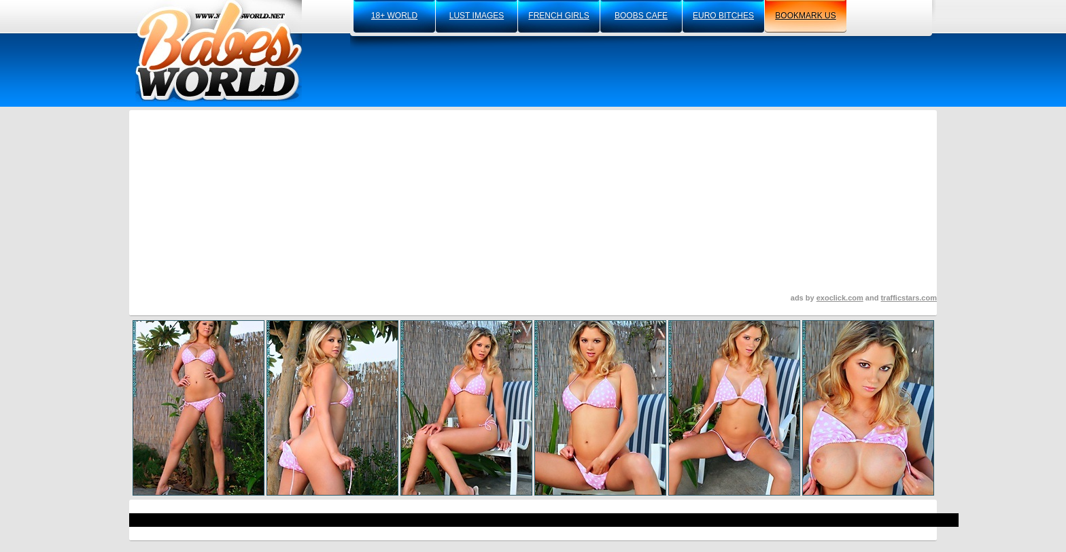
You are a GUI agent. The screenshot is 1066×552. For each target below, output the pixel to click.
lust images (476, 15)
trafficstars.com (908, 298)
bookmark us (805, 15)
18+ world (394, 15)
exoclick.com (839, 298)
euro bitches (723, 15)
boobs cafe (641, 15)
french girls (558, 15)
